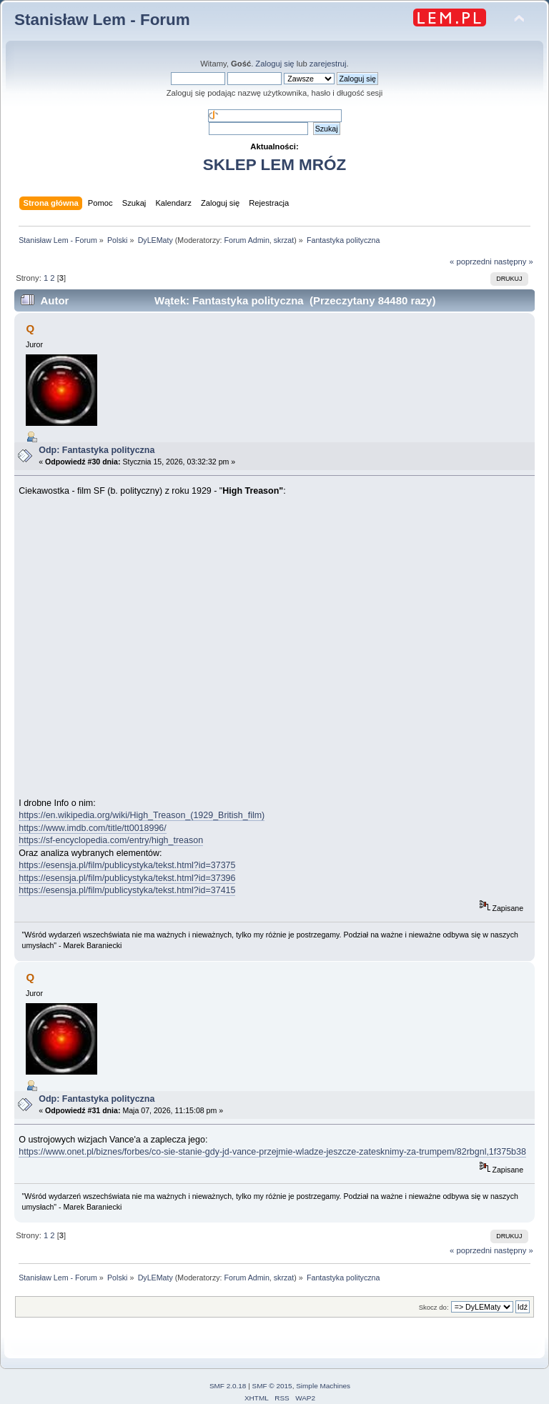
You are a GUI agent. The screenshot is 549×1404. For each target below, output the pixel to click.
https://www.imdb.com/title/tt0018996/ (93, 828)
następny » (513, 261)
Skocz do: (434, 1307)
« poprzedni (471, 261)
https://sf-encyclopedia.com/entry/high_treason (111, 840)
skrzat (284, 240)
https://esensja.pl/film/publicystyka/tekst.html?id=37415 (127, 890)
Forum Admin (246, 240)
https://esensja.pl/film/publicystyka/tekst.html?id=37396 (127, 878)
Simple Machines (323, 1386)
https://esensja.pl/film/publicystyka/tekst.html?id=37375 (127, 865)
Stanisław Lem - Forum (102, 20)
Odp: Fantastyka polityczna (96, 450)
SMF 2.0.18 (228, 1386)
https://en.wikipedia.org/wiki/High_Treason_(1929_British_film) (141, 815)
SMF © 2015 (272, 1386)
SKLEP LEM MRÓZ (274, 165)
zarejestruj (328, 63)
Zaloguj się (274, 63)
